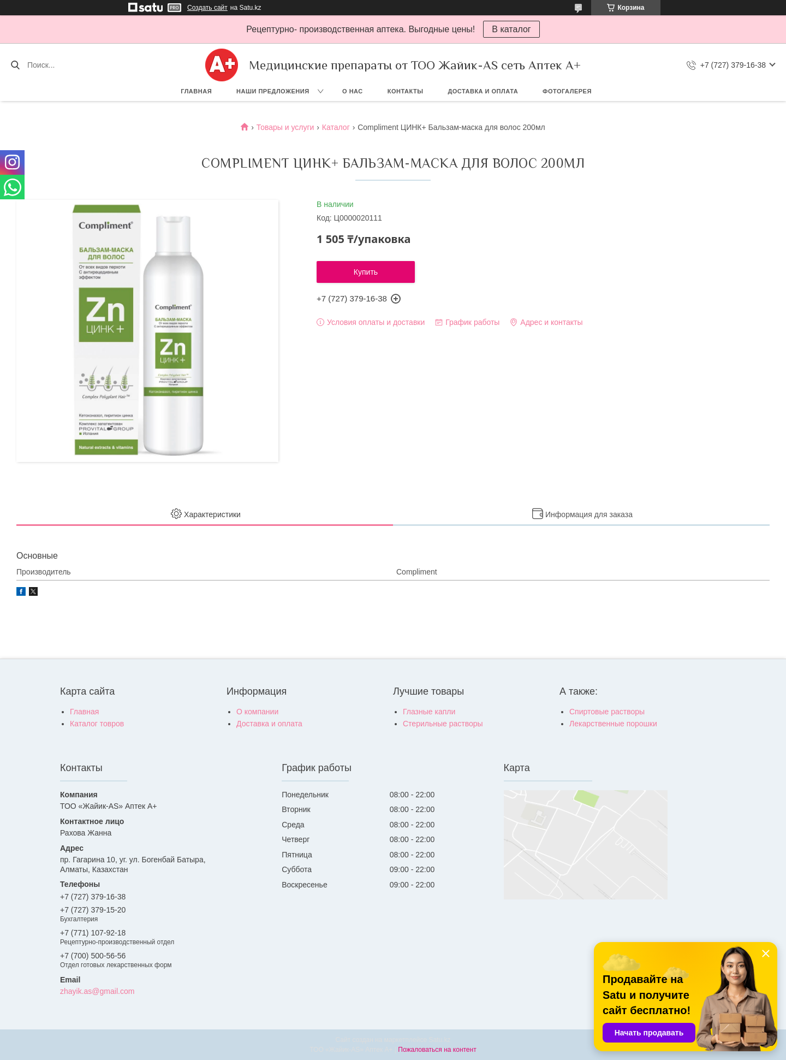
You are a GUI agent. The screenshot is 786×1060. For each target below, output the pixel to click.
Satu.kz (439, 1040)
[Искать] (15, 65)
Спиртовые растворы (607, 711)
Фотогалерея (567, 91)
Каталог (336, 127)
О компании (257, 711)
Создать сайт (207, 7)
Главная (196, 91)
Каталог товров (97, 723)
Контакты (406, 91)
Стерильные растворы (443, 723)
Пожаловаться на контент (437, 1049)
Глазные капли (429, 711)
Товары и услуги (285, 127)
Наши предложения (272, 91)
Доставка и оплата (483, 91)
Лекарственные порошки (613, 723)
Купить (366, 272)
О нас (352, 91)
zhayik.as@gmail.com (97, 991)
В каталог (511, 29)
